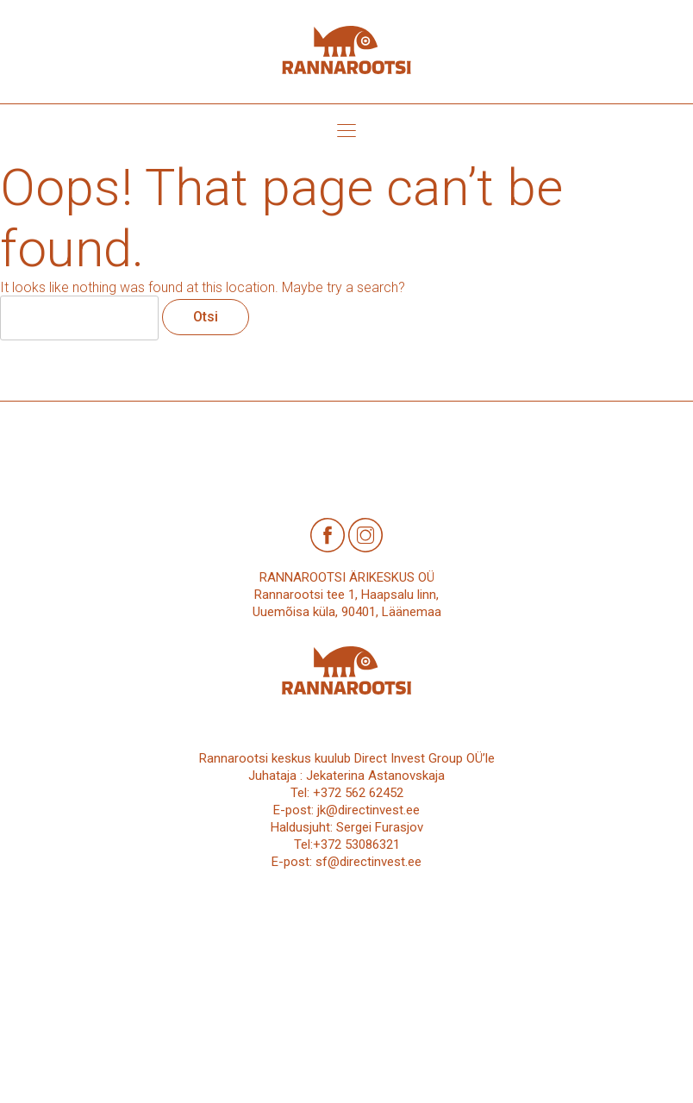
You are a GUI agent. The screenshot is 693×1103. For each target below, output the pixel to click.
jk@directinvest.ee (368, 810)
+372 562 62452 (358, 793)
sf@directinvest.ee (368, 861)
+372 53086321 (356, 844)
